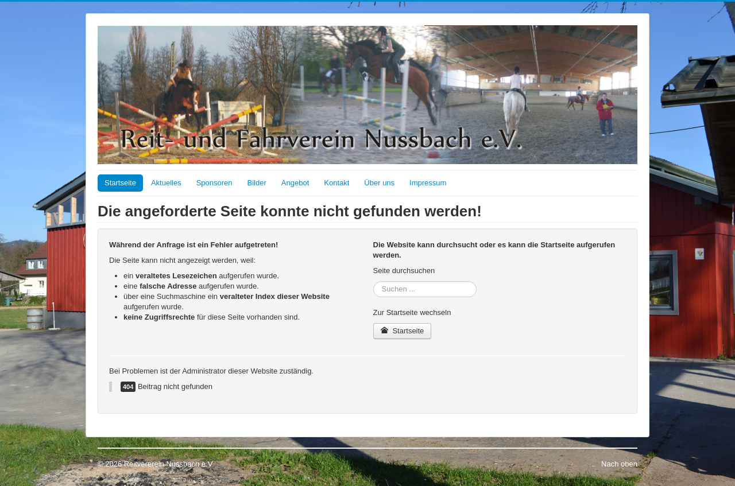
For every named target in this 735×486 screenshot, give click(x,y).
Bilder (256, 182)
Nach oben (619, 464)
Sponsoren (214, 182)
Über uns (379, 182)
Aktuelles (166, 182)
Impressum (427, 182)
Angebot (295, 182)
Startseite (120, 182)
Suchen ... (373, 281)
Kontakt (336, 182)
